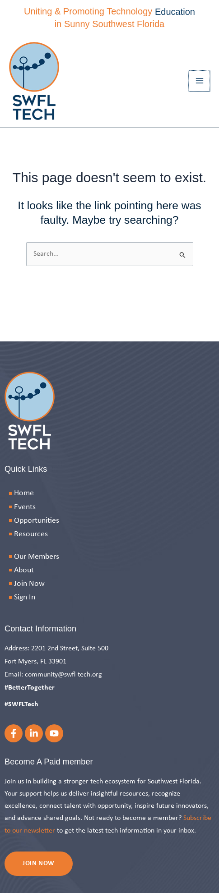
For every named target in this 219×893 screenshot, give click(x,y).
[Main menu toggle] (200, 81)
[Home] (109, 493)
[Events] (109, 507)
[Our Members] (109, 557)
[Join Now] (109, 584)
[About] (109, 570)
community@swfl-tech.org (63, 674)
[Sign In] (109, 597)
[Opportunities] (109, 521)
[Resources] (109, 534)
